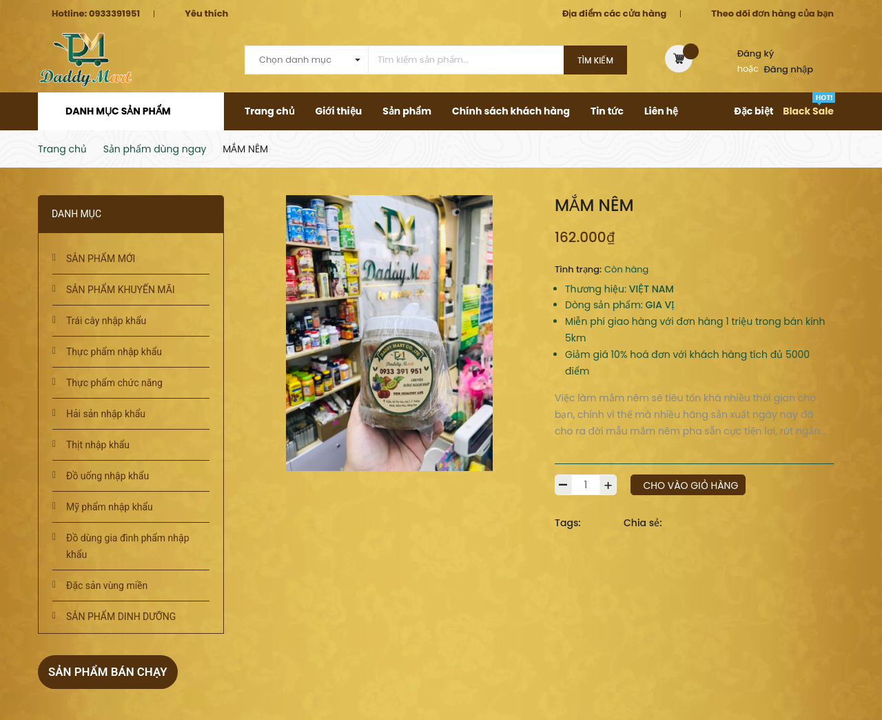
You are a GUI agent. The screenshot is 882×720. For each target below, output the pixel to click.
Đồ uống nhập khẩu (107, 475)
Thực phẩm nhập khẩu (114, 351)
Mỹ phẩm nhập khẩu (109, 506)
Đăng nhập (789, 69)
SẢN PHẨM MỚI (100, 258)
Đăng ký (756, 53)
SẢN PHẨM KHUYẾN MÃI (120, 289)
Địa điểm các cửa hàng (614, 13)
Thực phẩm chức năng (114, 382)
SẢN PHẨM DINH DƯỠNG (121, 616)
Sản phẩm (406, 111)
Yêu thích (206, 13)
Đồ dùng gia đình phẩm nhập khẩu (127, 546)
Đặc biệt (753, 111)
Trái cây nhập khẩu (106, 320)
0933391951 (114, 13)
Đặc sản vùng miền (106, 585)
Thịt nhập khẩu (98, 444)
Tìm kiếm (595, 60)
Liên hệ (661, 111)
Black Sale (808, 111)
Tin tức (607, 111)
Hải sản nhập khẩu (105, 413)
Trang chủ (270, 111)
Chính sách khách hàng (511, 111)
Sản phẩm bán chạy (111, 671)
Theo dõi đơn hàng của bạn (772, 13)
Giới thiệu (339, 111)
